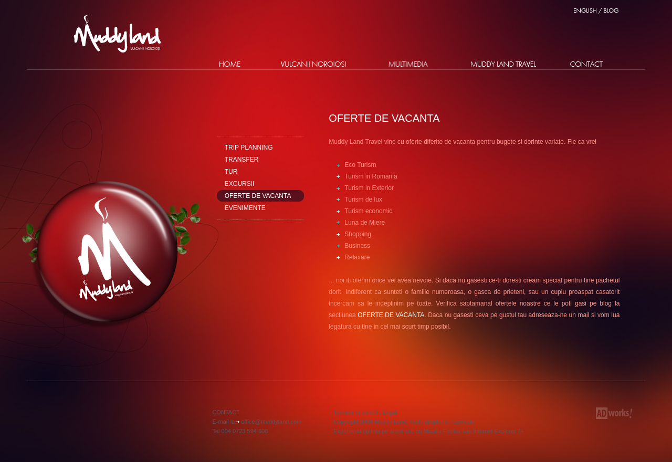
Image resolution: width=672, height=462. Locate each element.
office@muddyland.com (271, 421)
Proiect (504, 63)
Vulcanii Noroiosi (313, 63)
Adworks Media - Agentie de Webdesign (614, 413)
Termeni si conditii (356, 412)
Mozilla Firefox (441, 431)
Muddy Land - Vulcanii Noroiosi (117, 33)
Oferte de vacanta (384, 118)
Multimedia (408, 63)
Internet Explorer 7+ (498, 431)
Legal (390, 412)
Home (230, 63)
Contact (586, 63)
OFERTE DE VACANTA (391, 315)
